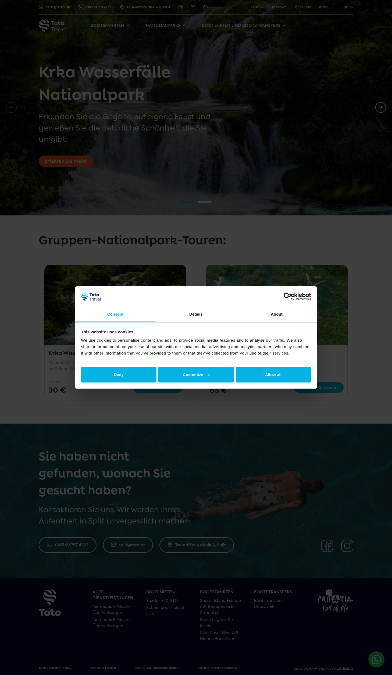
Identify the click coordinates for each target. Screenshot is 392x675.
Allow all (273, 374)
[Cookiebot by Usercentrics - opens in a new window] (287, 297)
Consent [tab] (115, 314)
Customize (196, 374)
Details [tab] (196, 314)
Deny (119, 374)
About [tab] (277, 314)
